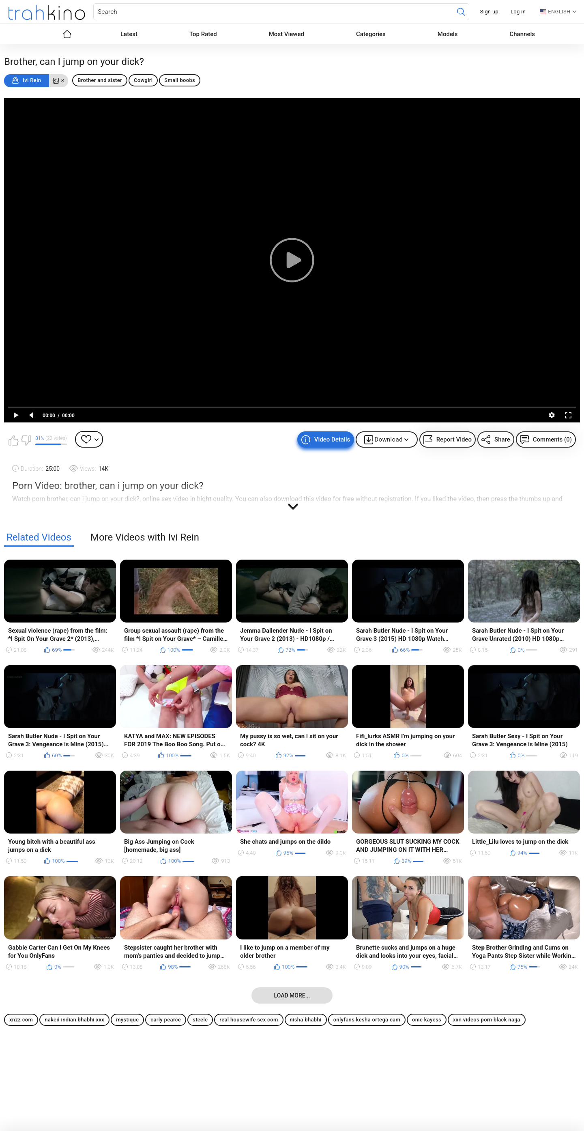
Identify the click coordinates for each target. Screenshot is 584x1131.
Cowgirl (143, 80)
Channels (522, 34)
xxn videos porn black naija (486, 1020)
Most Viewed (286, 34)
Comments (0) (552, 439)
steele (200, 1020)
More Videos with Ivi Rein (144, 537)
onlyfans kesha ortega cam (366, 1020)
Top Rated (203, 34)
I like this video (13, 440)
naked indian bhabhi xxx (74, 1020)
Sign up (489, 12)
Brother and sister (99, 80)
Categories (371, 34)
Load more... (292, 995)
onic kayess (426, 1020)
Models (448, 34)
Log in (518, 12)
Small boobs (179, 80)
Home (67, 34)
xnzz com (21, 1020)
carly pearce (165, 1020)
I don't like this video (26, 440)
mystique (127, 1020)
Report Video (454, 439)
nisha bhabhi (306, 1020)
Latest (128, 34)
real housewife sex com (248, 1020)
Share (502, 439)
